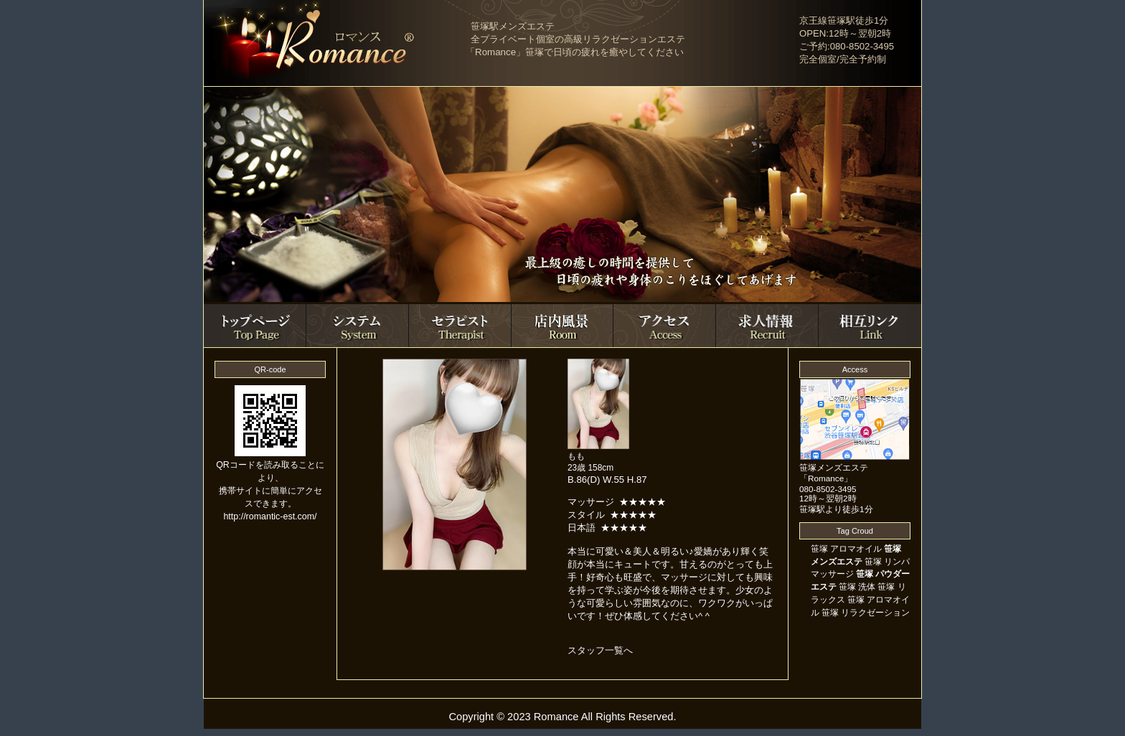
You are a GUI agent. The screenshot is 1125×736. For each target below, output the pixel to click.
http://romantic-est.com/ (269, 516)
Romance (556, 716)
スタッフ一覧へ (600, 650)
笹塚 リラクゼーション (866, 613)
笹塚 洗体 (857, 587)
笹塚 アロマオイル (846, 549)
